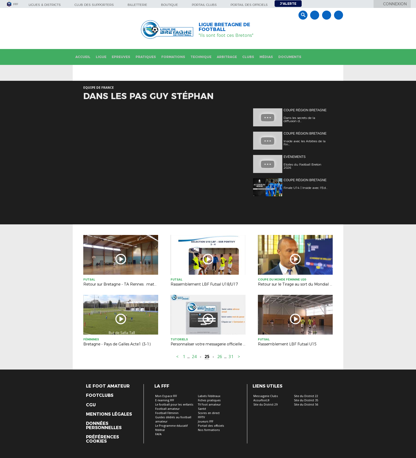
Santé (202, 409)
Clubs (248, 57)
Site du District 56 (306, 404)
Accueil (82, 57)
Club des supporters (94, 4)
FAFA (158, 434)
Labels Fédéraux (209, 396)
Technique (200, 57)
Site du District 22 (306, 396)
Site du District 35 (306, 400)
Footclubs (99, 395)
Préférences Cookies (102, 439)
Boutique (169, 4)
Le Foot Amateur (108, 386)
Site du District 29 (265, 404)
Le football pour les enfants (174, 404)
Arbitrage (227, 57)
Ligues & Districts (45, 4)
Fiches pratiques (209, 400)
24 (194, 356)
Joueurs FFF (205, 421)
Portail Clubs (204, 4)
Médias (266, 57)
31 (231, 356)
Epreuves (121, 57)
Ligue (101, 57)
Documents (289, 57)
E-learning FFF (164, 400)
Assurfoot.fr (261, 400)
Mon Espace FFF (166, 396)
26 (219, 356)
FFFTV (201, 417)
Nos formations (209, 430)
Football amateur (167, 409)
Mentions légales (109, 414)
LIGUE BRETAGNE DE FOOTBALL (224, 27)
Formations (173, 57)
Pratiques (146, 57)
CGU (91, 405)
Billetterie (137, 4)
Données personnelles (104, 425)
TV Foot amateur (209, 404)
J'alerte (288, 4)
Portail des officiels (249, 4)
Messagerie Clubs (265, 396)
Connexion (395, 4)
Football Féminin (167, 413)
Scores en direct (209, 413)
